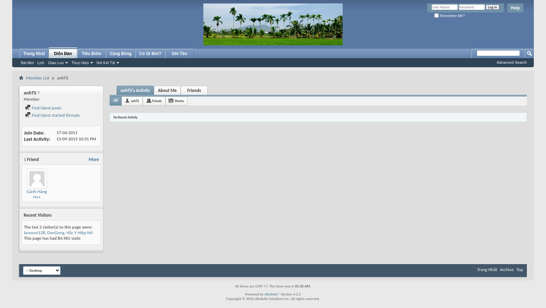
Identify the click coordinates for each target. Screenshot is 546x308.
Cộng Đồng (121, 53)
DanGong (55, 232)
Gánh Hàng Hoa (36, 194)
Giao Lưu (56, 63)
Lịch (40, 63)
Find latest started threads (52, 115)
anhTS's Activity (135, 90)
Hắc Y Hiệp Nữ (80, 232)
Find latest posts (43, 107)
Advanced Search (512, 62)
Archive (507, 269)
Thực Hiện (80, 63)
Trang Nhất (34, 53)
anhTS (135, 101)
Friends (194, 90)
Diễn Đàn (63, 53)
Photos (179, 101)
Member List (37, 77)
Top (519, 269)
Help (515, 8)
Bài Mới (27, 63)
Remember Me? (449, 16)
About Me (167, 90)
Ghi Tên (179, 53)
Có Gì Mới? (150, 53)
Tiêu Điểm (92, 53)
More (94, 159)
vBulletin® (272, 294)
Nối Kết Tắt (105, 63)
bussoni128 (34, 232)
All (116, 100)
